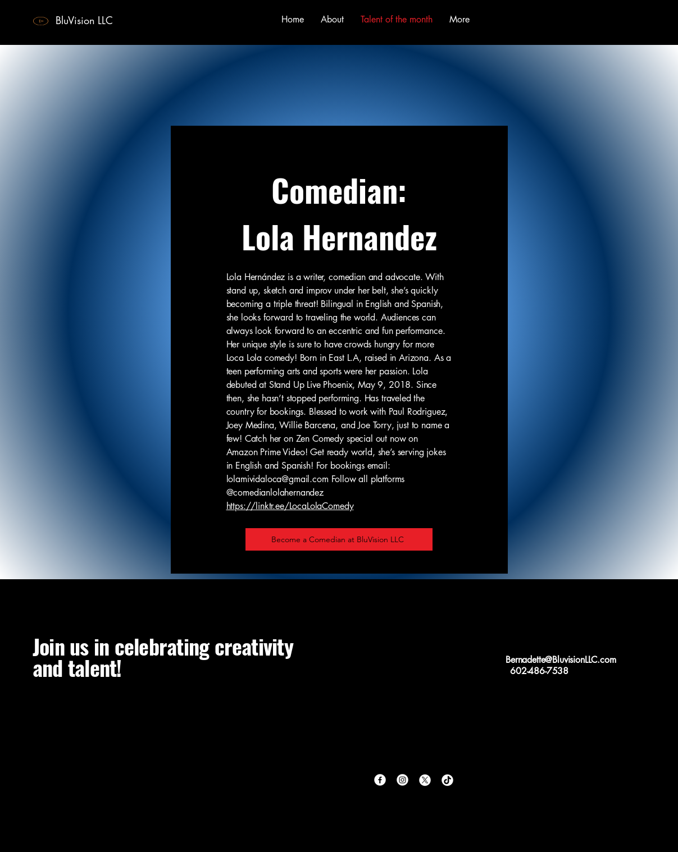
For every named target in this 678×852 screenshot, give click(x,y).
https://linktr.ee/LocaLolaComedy (290, 506)
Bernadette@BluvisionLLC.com (561, 660)
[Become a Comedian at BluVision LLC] (339, 539)
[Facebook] (380, 780)
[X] (425, 780)
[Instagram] (402, 780)
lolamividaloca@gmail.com (277, 479)
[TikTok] (447, 780)
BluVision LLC (84, 20)
